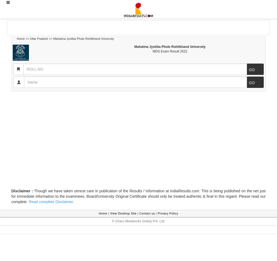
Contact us (147, 213)
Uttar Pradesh (39, 38)
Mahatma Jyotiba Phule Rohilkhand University (83, 38)
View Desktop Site (123, 213)
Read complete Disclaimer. (51, 202)
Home (21, 38)
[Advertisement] (50, 27)
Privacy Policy (168, 213)
